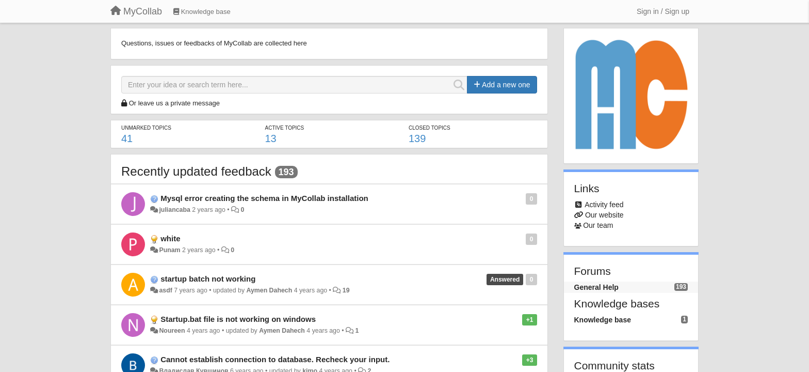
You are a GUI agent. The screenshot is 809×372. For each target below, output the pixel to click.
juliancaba (174, 209)
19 (346, 290)
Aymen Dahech (269, 290)
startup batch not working (207, 278)
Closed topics (429, 128)
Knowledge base (602, 320)
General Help (596, 287)
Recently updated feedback (196, 171)
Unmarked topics (146, 128)
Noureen (172, 330)
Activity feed (604, 204)
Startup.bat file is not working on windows (238, 319)
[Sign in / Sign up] (663, 11)
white (170, 238)
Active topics (284, 128)
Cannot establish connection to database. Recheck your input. (275, 359)
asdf (165, 290)
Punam (169, 250)
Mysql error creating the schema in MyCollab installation (264, 198)
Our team (598, 225)
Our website (604, 215)
